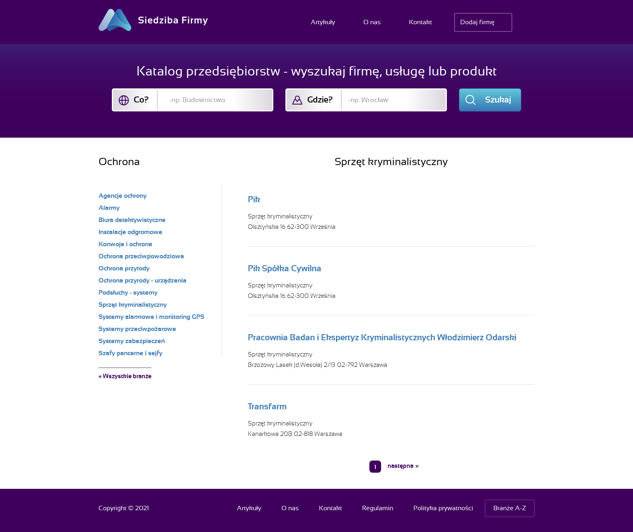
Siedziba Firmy (153, 20)
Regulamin (377, 508)
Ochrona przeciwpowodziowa (141, 256)
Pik (254, 199)
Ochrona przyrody (124, 268)
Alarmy (109, 208)
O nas (372, 22)
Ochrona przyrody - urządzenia (143, 280)
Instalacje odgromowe (130, 232)
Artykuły (323, 22)
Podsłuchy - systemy (128, 292)
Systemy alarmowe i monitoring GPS (151, 316)
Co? (141, 100)
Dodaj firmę (477, 22)
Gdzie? (320, 100)
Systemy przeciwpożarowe (137, 329)
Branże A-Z (509, 508)
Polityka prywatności (443, 508)
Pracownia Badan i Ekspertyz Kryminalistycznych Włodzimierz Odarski (382, 337)
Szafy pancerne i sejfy (130, 353)
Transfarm (267, 406)
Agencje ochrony (123, 195)
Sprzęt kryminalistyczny (280, 216)
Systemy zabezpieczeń (132, 341)
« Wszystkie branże (125, 376)
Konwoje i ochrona (125, 244)
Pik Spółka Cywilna (284, 268)
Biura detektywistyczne (132, 220)
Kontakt (420, 22)
